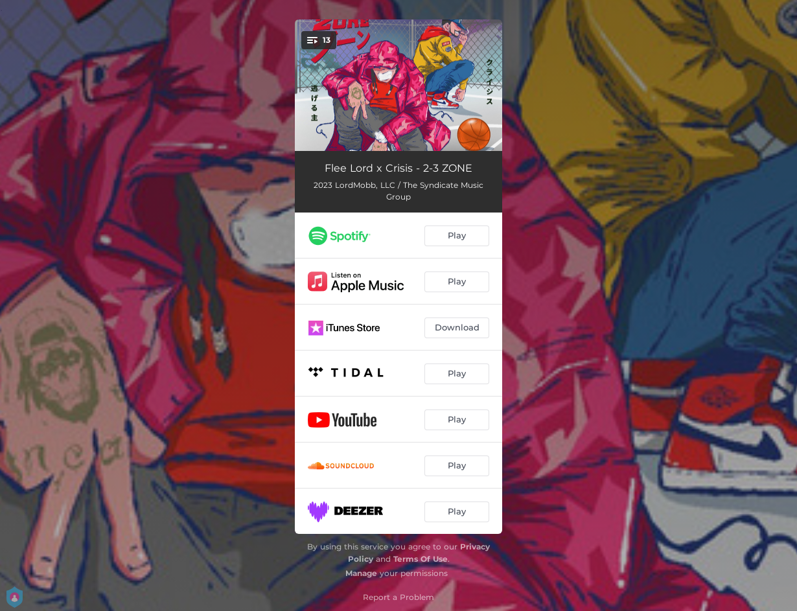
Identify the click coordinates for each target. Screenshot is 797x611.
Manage (361, 573)
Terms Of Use (420, 559)
